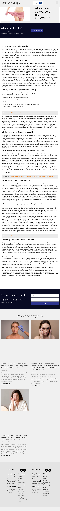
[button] (57, 2)
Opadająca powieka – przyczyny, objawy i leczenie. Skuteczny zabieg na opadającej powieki (15, 365)
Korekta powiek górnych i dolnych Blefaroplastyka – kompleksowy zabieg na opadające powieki (14, 437)
